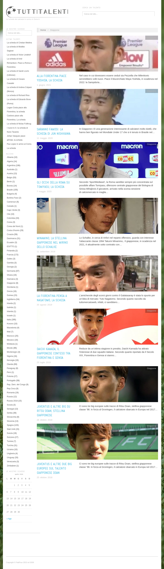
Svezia (10, 433)
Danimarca (11, 238)
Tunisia (10, 441)
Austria (10, 173)
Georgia (10, 267)
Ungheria (11, 453)
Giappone (11, 283)
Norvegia (11, 360)
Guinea (10, 295)
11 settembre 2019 (46, 251)
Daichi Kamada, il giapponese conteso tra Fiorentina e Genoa (53, 353)
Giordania (11, 287)
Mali (9, 332)
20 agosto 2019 (44, 305)
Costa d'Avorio (13, 230)
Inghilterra (11, 299)
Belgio (9, 177)
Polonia (10, 376)
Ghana (10, 275)
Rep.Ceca (11, 388)
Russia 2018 (12, 401)
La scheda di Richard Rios (18, 95)
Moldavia (11, 344)
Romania (11, 392)
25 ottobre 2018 (44, 477)
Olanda (10, 364)
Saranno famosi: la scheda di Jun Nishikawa (53, 131)
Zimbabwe (11, 466)
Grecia (10, 291)
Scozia (10, 405)
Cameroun (11, 202)
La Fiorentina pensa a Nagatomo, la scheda (52, 298)
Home (43, 30)
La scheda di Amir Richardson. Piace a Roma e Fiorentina (19, 63)
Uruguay (10, 457)
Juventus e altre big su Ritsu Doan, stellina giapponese (53, 411)
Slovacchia (11, 417)
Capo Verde (12, 210)
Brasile (10, 190)
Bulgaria (10, 194)
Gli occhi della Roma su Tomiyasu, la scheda (53, 184)
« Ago (9, 519)
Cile (8, 214)
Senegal (10, 409)
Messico (10, 340)
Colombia (11, 218)
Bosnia (10, 186)
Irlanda (10, 303)
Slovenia (10, 421)
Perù (9, 372)
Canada (10, 206)
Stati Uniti (11, 429)
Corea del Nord (13, 226)
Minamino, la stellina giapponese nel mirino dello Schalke (52, 242)
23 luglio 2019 (44, 362)
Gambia (10, 263)
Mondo (10, 348)
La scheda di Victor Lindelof (19, 55)
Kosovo (10, 324)
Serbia (10, 413)
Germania (11, 271)
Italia (9, 319)
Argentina (11, 165)
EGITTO (10, 246)
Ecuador (10, 242)
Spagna (10, 425)
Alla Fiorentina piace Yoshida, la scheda (51, 78)
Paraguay (11, 368)
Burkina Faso (12, 198)
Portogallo (11, 380)
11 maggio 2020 (45, 138)
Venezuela (11, 461)
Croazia (10, 234)
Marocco (10, 336)
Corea (9, 222)
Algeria (10, 161)
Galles (9, 259)
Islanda (10, 311)
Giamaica (11, 279)
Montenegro (12, 352)
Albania (10, 157)
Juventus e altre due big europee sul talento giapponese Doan (54, 468)
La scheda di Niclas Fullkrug (19, 124)
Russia (10, 396)
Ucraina (10, 449)
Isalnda (10, 307)
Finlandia (11, 251)
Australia (11, 169)
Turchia (10, 445)
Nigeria (10, 356)
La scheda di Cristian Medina (19, 43)
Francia (10, 255)
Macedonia (11, 328)
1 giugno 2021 (44, 85)
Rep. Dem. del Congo (16, 384)
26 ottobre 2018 (44, 420)
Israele (10, 315)
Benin (9, 181)
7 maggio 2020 (44, 191)
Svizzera (10, 437)
